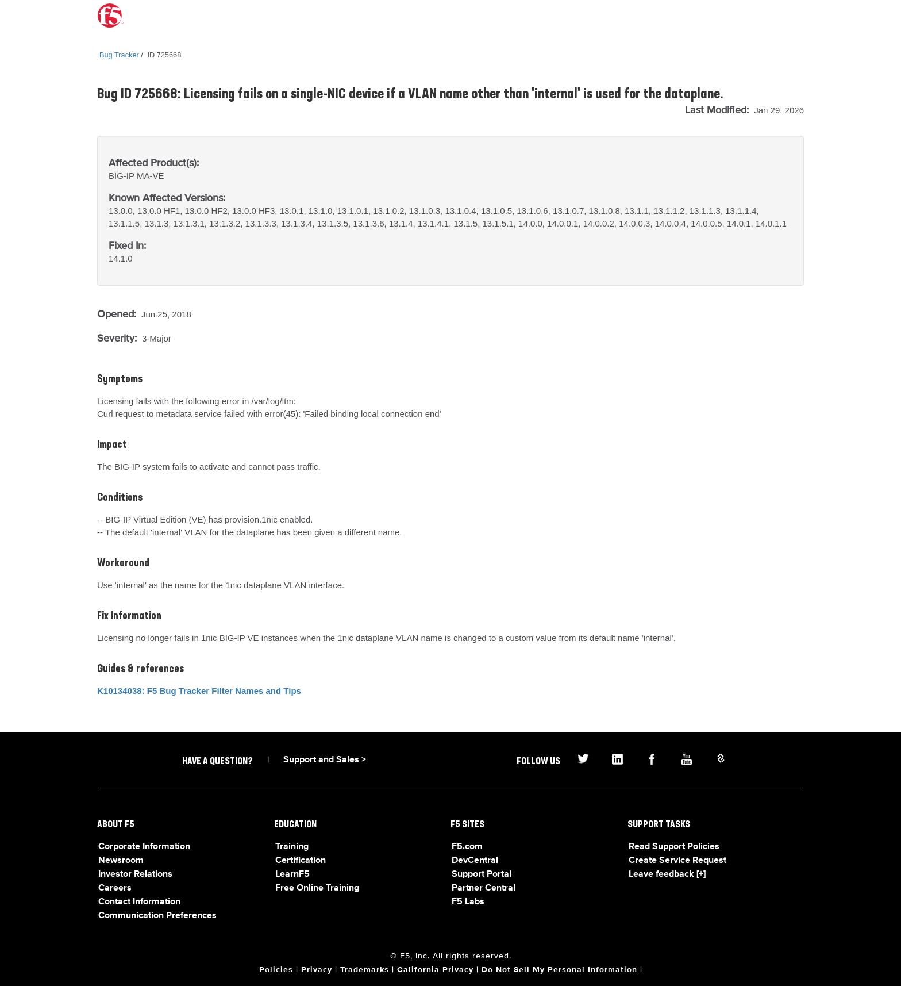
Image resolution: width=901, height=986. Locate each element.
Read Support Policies (674, 846)
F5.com (467, 846)
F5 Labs (468, 902)
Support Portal (481, 874)
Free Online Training (317, 888)
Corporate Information (144, 846)
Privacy (316, 970)
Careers (115, 888)
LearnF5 (292, 874)
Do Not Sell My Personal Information (559, 970)
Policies (276, 970)
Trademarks (364, 970)
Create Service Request (677, 860)
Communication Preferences (157, 915)
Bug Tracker (119, 55)
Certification (300, 860)
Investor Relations (135, 874)
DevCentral (475, 860)
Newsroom (121, 860)
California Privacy (435, 970)
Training (292, 846)
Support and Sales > (324, 760)
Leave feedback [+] (667, 874)
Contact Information (139, 902)
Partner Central (483, 888)
